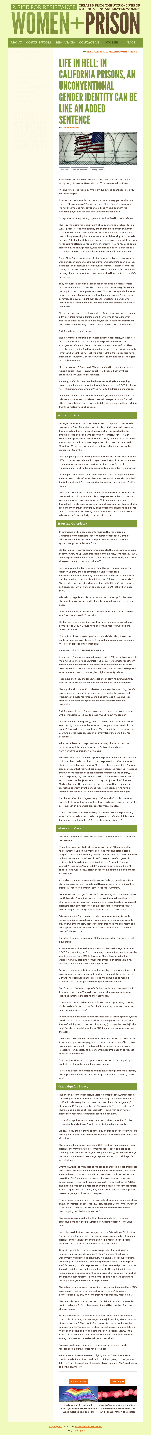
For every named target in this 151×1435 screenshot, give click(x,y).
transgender (97, 169)
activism (64, 169)
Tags (131, 42)
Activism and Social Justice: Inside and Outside (31, 89)
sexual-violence (79, 169)
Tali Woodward (70, 127)
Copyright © (55, 1426)
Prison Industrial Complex (30, 57)
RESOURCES (65, 42)
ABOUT (16, 42)
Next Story (117, 1381)
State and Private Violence (30, 72)
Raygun (81, 1430)
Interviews (21, 96)
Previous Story (78, 1381)
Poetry (18, 67)
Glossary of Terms (25, 101)
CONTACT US (89, 42)
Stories (112, 42)
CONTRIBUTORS (39, 42)
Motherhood (22, 62)
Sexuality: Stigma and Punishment (28, 79)
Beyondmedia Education (88, 1426)
